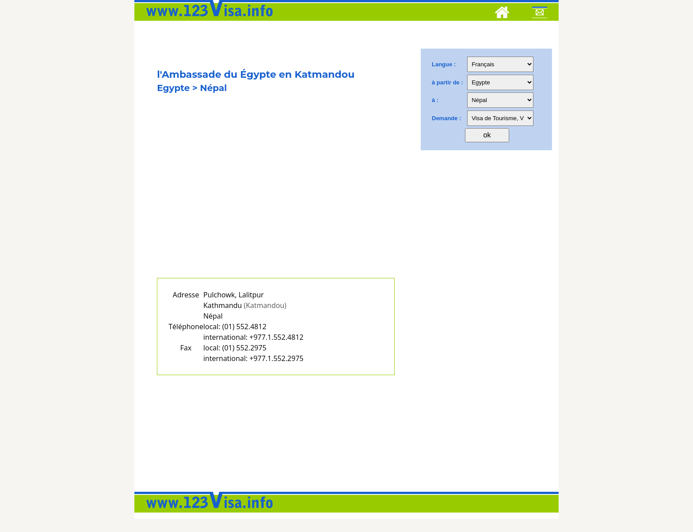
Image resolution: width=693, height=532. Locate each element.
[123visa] (207, 19)
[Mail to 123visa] (540, 13)
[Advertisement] (275, 197)
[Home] (502, 13)
